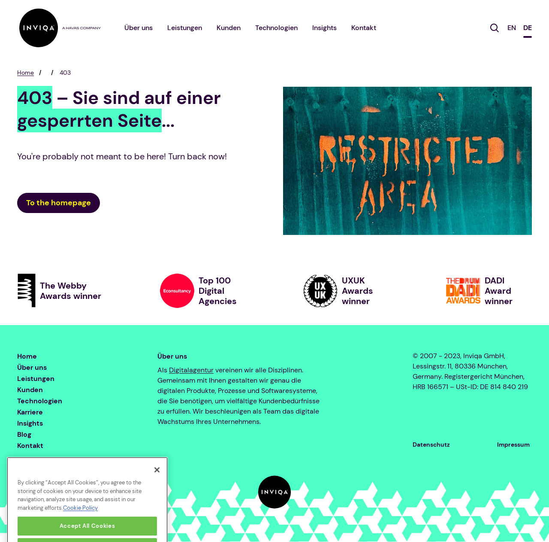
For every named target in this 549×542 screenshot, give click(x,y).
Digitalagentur (191, 370)
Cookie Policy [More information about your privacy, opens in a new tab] (80, 519)
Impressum (513, 444)
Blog (24, 434)
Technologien (276, 27)
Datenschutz (431, 444)
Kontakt (363, 27)
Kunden (229, 27)
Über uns (138, 27)
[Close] (157, 481)
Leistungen (184, 27)
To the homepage (58, 203)
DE (527, 27)
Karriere (30, 412)
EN (511, 27)
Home (25, 72)
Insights (324, 27)
